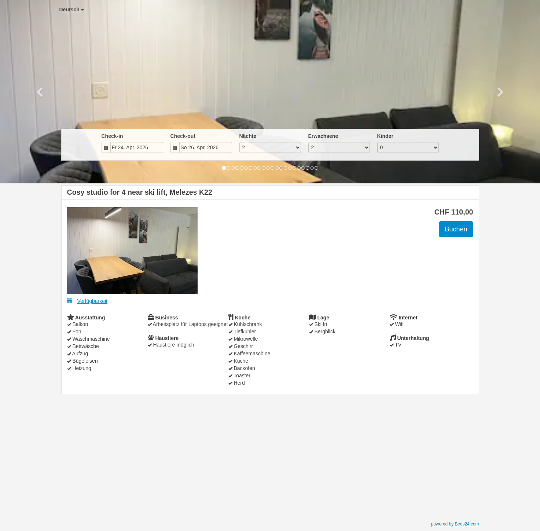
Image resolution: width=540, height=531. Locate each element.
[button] (40, 91)
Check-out (182, 136)
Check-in (112, 136)
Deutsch (71, 9)
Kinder (385, 136)
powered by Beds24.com (455, 524)
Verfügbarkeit (87, 301)
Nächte (248, 136)
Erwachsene (323, 136)
